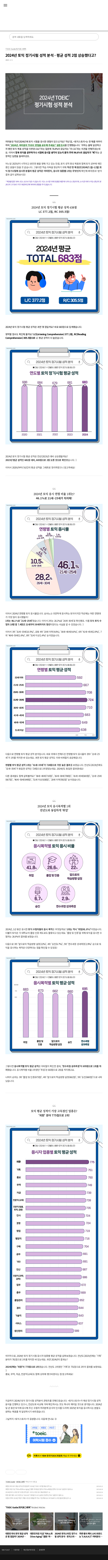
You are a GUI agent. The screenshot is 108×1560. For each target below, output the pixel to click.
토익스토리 (54, 17)
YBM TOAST (6, 1549)
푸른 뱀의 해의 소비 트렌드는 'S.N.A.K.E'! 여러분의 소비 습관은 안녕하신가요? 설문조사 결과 (33, 1495)
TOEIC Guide (10, 1482)
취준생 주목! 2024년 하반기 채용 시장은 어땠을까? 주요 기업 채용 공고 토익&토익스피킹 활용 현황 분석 (37, 1498)
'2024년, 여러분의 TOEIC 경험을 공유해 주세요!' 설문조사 (37, 145)
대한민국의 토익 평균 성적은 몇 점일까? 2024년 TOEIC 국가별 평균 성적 (27, 1486)
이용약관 (16, 1549)
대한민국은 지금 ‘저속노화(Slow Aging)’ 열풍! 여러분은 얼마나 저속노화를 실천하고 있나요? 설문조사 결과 (38, 1489)
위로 (106, 1550)
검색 (94, 37)
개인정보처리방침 (29, 1549)
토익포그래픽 (20, 1482)
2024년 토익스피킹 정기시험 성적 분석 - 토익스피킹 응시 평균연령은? (26, 1492)
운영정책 (42, 1549)
